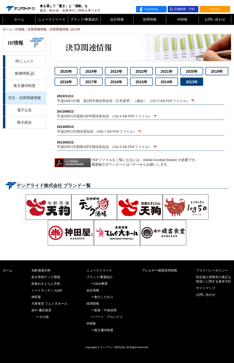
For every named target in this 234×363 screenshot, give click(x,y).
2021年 (167, 71)
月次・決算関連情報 (24, 98)
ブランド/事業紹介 (84, 19)
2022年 (141, 71)
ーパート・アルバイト (107, 317)
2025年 (66, 71)
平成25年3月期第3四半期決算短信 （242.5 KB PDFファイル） (140, 144)
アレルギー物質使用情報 (159, 270)
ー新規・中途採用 (104, 310)
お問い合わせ (215, 19)
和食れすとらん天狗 (45, 283)
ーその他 (42, 317)
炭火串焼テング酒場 (45, 277)
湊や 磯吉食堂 (41, 310)
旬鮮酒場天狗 (41, 270)
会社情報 (117, 19)
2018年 (66, 82)
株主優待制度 (24, 86)
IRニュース (24, 61)
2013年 (192, 82)
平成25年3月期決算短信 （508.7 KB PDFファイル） (140, 128)
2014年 (167, 82)
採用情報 (150, 19)
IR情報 (182, 19)
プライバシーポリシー (212, 270)
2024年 (91, 71)
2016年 (116, 82)
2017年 (91, 82)
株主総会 (24, 122)
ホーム (19, 19)
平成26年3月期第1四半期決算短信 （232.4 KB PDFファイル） (140, 113)
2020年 (192, 71)
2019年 (217, 71)
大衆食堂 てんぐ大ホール (49, 303)
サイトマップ (205, 288)
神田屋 (36, 297)
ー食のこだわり (102, 297)
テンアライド (20, 7)
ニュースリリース (51, 19)
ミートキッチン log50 (46, 290)
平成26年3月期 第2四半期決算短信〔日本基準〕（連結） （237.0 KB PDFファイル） (140, 98)
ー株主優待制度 (102, 330)
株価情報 (22, 73)
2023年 (116, 71)
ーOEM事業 (99, 283)
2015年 (141, 82)
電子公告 (24, 110)
